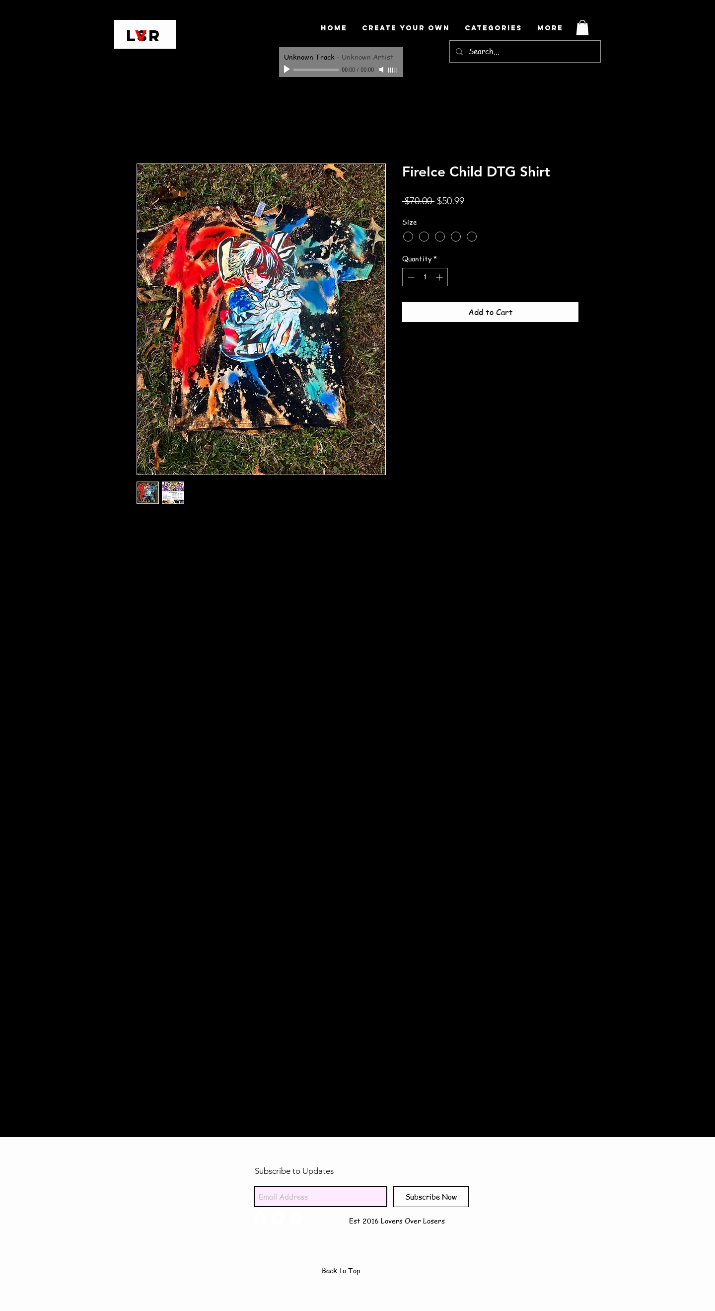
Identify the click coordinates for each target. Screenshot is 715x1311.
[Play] (288, 70)
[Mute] (382, 70)
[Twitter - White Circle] (278, 1218)
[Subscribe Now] (431, 1196)
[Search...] (524, 51)
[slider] (393, 70)
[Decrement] (410, 277)
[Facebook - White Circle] (259, 1218)
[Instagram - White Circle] (296, 1218)
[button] (582, 27)
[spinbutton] (425, 277)
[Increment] (440, 277)
